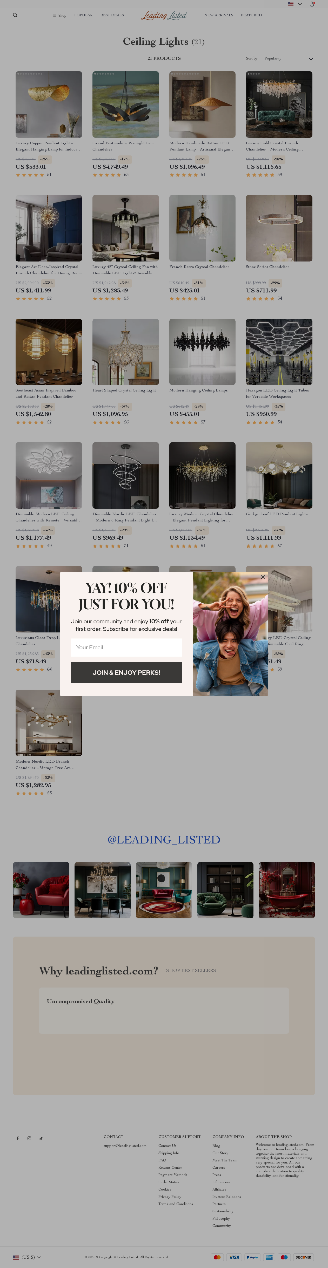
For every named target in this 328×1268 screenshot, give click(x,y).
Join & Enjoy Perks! (126, 673)
